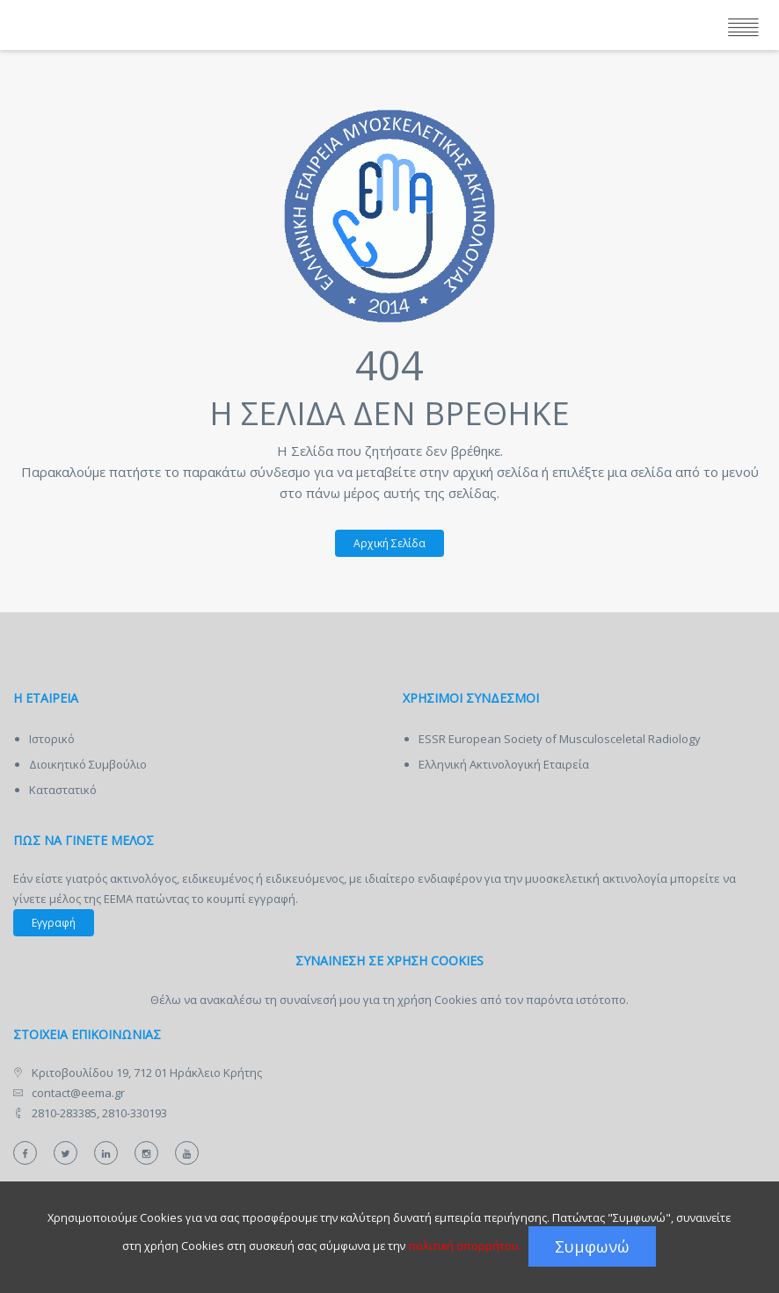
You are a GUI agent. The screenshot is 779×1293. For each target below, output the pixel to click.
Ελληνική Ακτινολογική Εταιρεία (504, 764)
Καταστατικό (63, 790)
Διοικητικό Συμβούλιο (88, 764)
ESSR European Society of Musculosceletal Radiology (560, 739)
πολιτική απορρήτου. (464, 1245)
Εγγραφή (54, 922)
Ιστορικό (52, 739)
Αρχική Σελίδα (380, 543)
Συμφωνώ (592, 1246)
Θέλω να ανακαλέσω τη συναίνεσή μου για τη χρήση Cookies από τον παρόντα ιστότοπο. (389, 1000)
